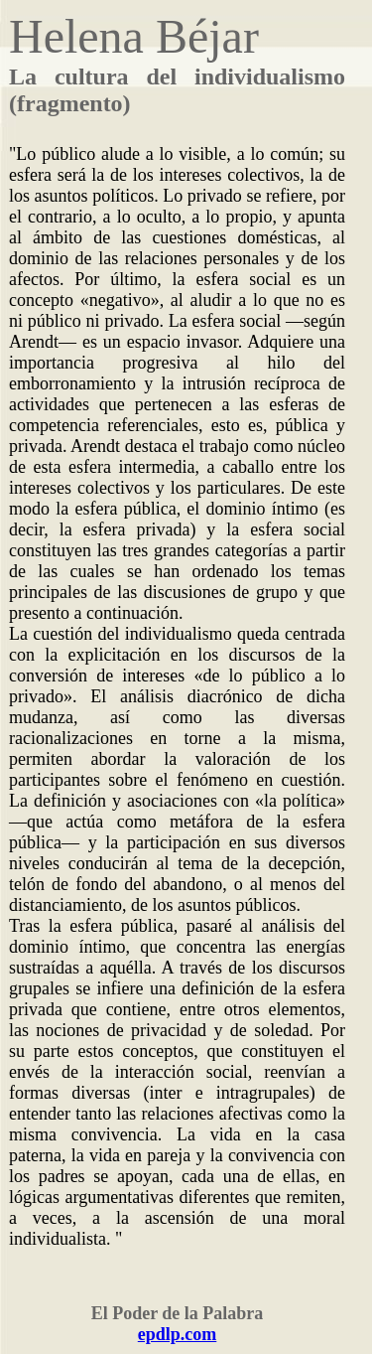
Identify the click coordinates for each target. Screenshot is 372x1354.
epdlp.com (177, 1334)
